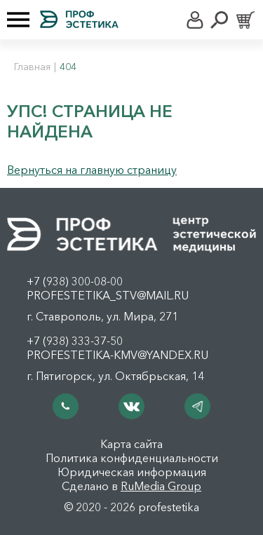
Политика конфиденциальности (132, 458)
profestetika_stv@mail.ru (108, 295)
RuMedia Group (161, 486)
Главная (32, 66)
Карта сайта (131, 444)
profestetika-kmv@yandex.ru (117, 355)
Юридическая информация (132, 472)
